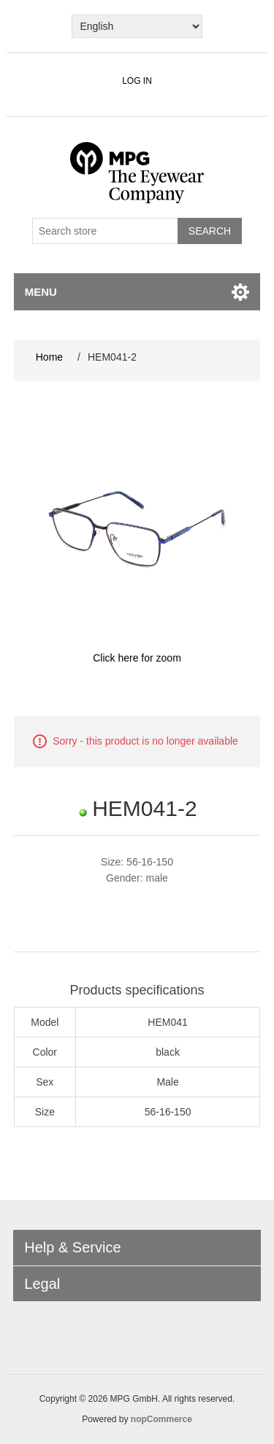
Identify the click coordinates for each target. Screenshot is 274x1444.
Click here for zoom (137, 658)
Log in (137, 81)
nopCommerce (161, 1419)
